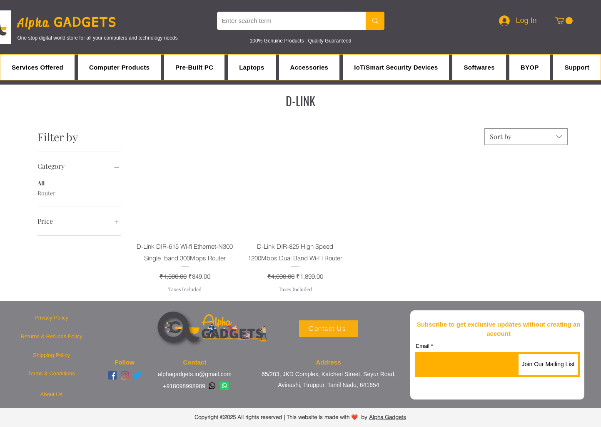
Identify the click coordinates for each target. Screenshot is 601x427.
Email (423, 346)
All (41, 182)
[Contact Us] (328, 328)
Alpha (35, 22)
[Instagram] (125, 375)
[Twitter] (137, 375)
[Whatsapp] (212, 386)
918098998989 (185, 386)
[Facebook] (112, 375)
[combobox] (526, 136)
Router (46, 192)
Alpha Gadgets (387, 417)
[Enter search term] (285, 21)
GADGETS (85, 23)
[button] (564, 20)
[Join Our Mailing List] (548, 364)
